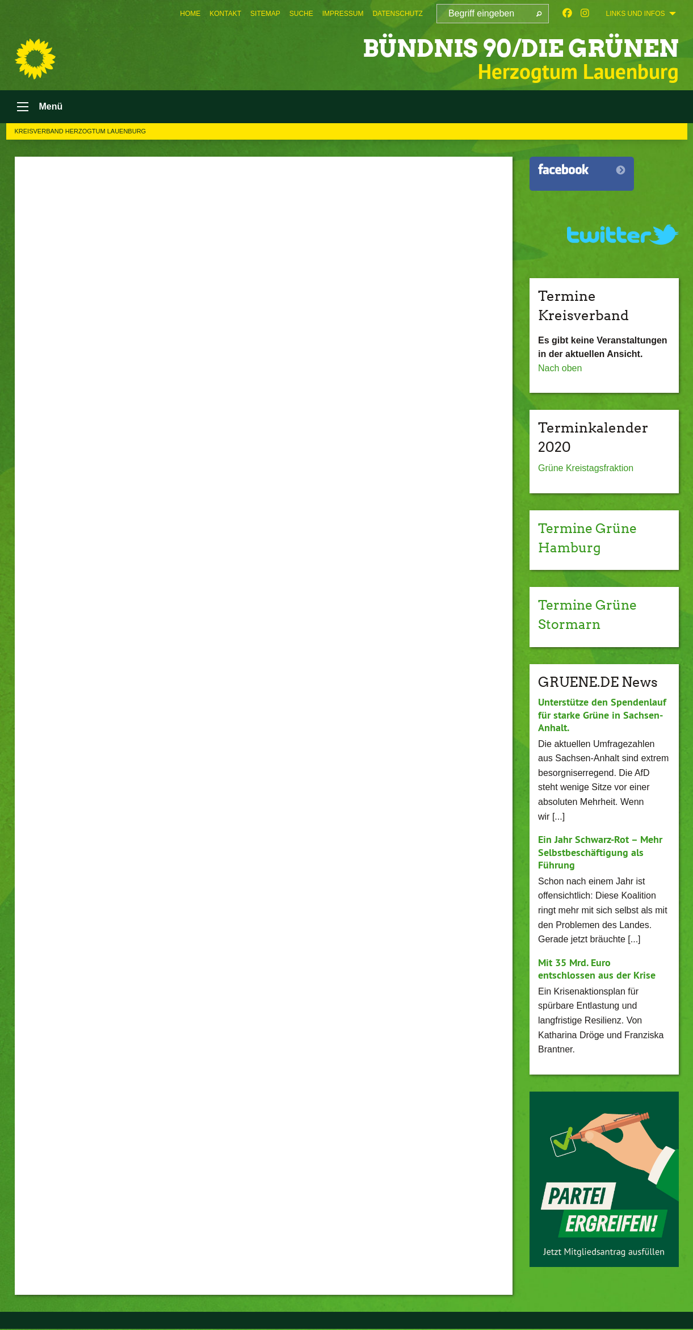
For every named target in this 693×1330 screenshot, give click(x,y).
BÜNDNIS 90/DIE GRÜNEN (513, 48)
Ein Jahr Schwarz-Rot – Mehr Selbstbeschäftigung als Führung (600, 853)
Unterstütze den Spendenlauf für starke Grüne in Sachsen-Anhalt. (602, 716)
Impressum (343, 14)
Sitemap (265, 14)
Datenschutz (397, 14)
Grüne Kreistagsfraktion (585, 470)
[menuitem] (190, 13)
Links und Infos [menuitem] (635, 14)
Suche (301, 14)
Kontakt (225, 14)
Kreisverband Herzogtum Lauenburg (80, 132)
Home (190, 14)
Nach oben (560, 369)
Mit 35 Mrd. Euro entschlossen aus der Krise (597, 970)
